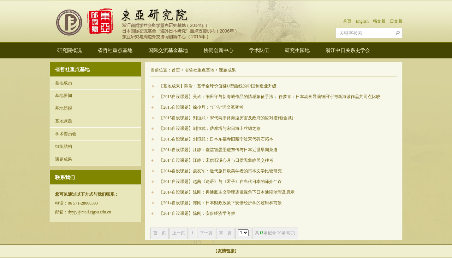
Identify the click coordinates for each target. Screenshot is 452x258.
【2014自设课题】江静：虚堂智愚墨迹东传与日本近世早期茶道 (218, 149)
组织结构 (63, 146)
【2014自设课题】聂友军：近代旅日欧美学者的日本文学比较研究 (220, 170)
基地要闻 (63, 95)
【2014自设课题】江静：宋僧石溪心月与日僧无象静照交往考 (216, 160)
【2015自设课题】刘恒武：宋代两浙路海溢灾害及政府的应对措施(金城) (226, 117)
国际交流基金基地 (168, 50)
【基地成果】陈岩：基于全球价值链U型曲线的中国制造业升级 (217, 86)
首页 (347, 21)
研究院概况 (69, 50)
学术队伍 (259, 50)
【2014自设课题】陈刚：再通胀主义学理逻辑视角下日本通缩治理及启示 (227, 192)
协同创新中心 (218, 50)
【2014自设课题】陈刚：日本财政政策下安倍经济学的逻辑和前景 (220, 202)
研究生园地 (297, 50)
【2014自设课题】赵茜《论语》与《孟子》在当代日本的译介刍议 (220, 181)
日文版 (396, 21)
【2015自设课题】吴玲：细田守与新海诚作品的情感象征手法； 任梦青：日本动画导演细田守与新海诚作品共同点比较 (269, 96)
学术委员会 (65, 133)
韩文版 (379, 21)
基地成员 (63, 82)
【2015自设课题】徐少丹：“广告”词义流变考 (201, 107)
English (362, 21)
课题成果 (63, 159)
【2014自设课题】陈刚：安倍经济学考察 (197, 213)
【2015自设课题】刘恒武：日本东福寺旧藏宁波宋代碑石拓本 (216, 139)
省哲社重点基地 (115, 50)
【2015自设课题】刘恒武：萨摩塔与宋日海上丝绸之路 (210, 128)
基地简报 (63, 108)
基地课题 (63, 121)
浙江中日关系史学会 (348, 50)
